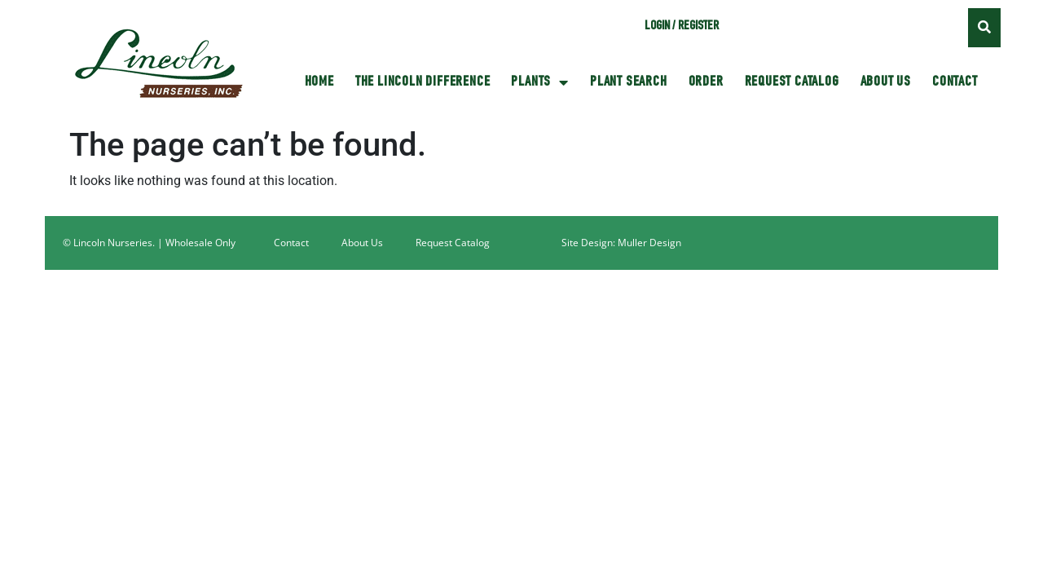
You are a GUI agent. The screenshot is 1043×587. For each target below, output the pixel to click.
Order (706, 82)
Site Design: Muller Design (621, 242)
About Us (885, 82)
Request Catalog (792, 82)
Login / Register (682, 26)
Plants (540, 82)
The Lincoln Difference (423, 82)
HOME (319, 82)
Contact (955, 82)
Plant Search (628, 82)
